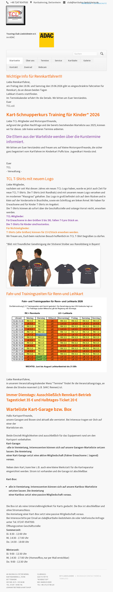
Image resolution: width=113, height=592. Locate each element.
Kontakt (14, 67)
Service (58, 60)
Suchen (102, 53)
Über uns (30, 60)
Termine (45, 60)
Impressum (87, 3)
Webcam (42, 67)
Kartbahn (72, 60)
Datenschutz (100, 3)
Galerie (86, 60)
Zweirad (28, 67)
